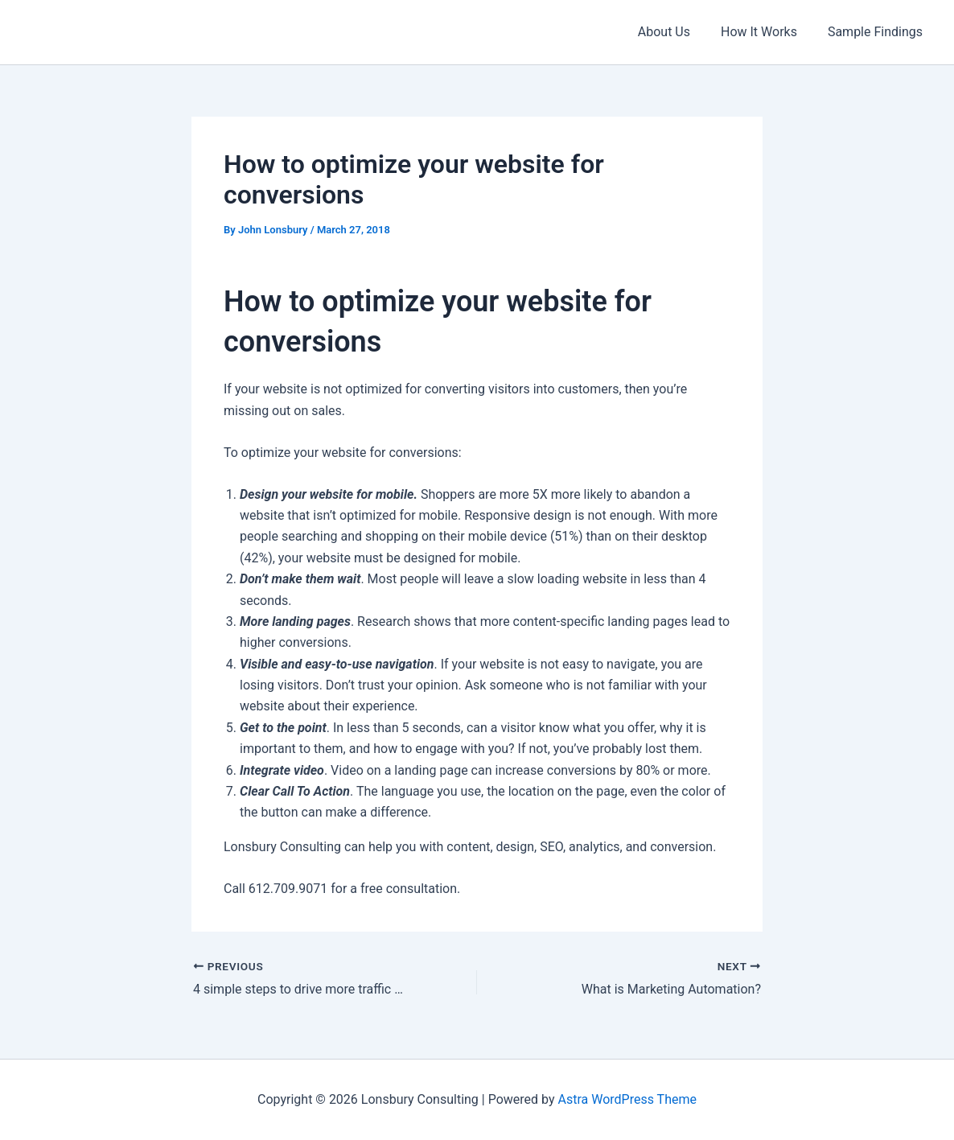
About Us (676, 31)
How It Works (766, 31)
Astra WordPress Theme (627, 1099)
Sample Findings (877, 31)
